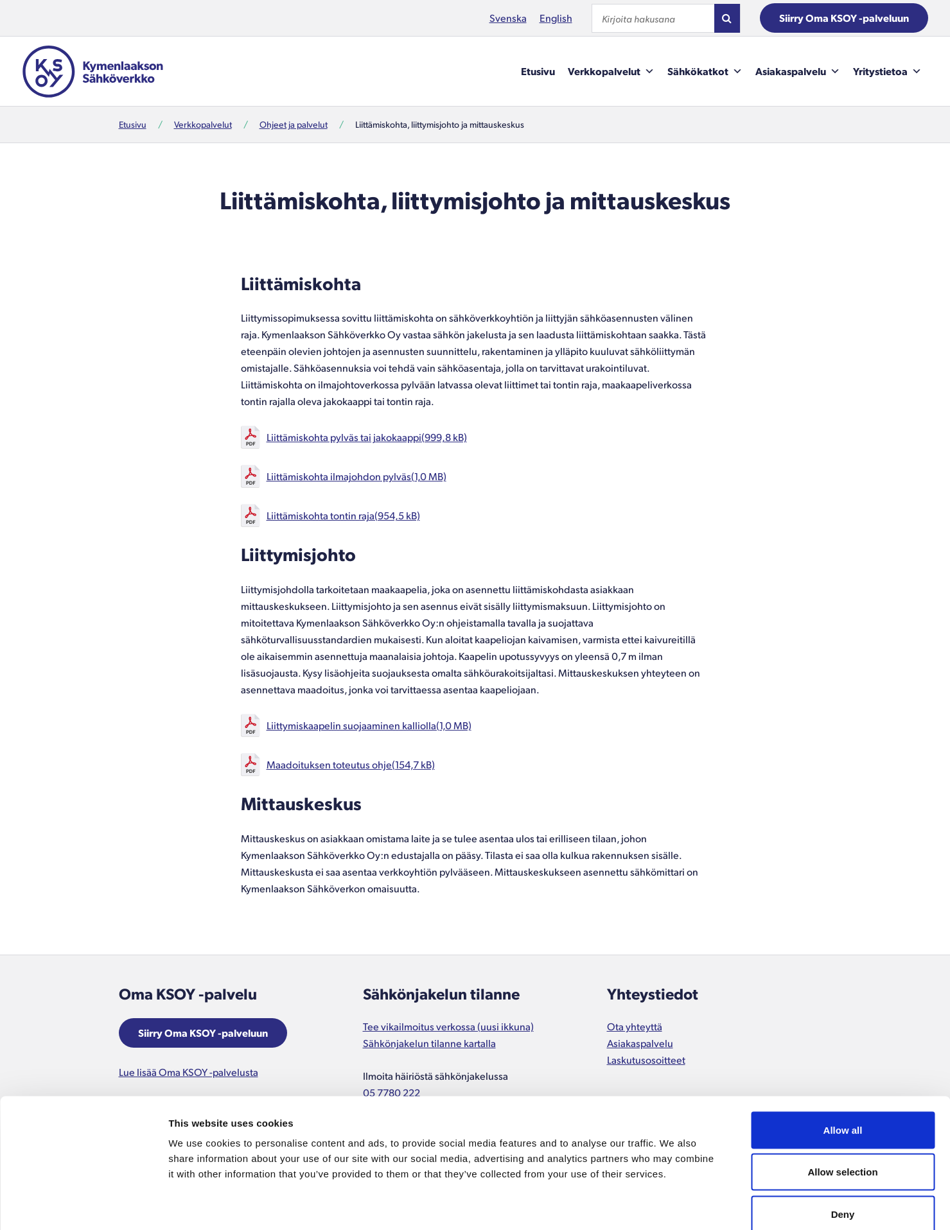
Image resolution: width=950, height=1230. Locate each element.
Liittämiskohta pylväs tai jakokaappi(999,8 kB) (367, 437)
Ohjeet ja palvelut (293, 124)
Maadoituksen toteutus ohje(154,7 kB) (351, 764)
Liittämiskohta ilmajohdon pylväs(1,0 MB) (356, 476)
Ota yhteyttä (634, 1026)
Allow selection (842, 1103)
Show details (674, 1204)
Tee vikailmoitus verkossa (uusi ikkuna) (448, 1026)
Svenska (508, 17)
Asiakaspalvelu (797, 71)
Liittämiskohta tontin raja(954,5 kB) (343, 515)
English (556, 17)
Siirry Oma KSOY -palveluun (844, 17)
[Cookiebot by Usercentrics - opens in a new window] (83, 1205)
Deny (843, 1145)
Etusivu (538, 71)
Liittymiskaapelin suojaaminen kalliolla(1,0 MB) (369, 725)
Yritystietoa (887, 71)
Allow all (843, 1061)
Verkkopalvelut (611, 71)
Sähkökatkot (705, 71)
